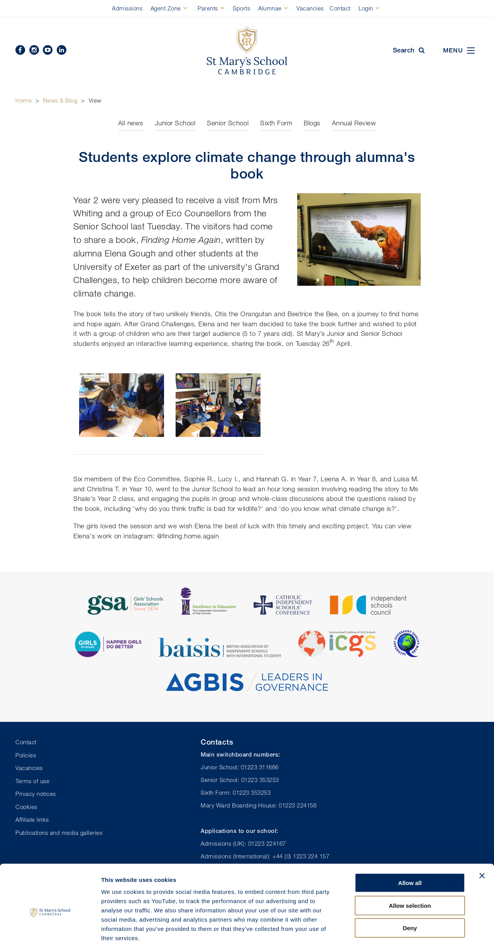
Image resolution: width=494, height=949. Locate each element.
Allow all (410, 847)
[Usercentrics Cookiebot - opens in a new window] (50, 934)
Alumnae (270, 8)
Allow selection (410, 870)
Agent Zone (166, 8)
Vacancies (310, 8)
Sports (241, 8)
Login (366, 8)
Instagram (34, 50)
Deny (410, 892)
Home (23, 100)
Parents (208, 8)
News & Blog (60, 100)
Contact (340, 8)
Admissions (127, 8)
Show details (405, 933)
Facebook (20, 50)
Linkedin (61, 50)
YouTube (47, 50)
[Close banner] (482, 840)
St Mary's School (247, 51)
